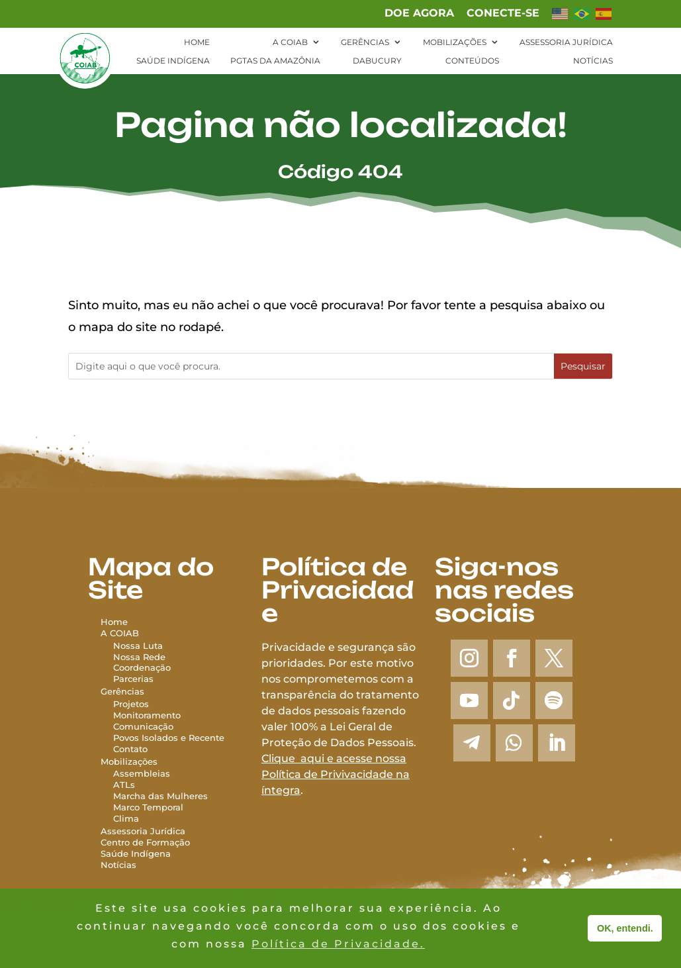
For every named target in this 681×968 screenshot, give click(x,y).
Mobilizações (454, 42)
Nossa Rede (139, 657)
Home (197, 42)
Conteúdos (472, 61)
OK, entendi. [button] (625, 928)
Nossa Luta (138, 645)
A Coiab (290, 42)
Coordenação (142, 667)
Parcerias (133, 678)
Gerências (365, 42)
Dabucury (377, 61)
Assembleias (141, 773)
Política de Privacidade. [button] (338, 944)
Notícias (593, 61)
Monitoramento (147, 715)
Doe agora (419, 13)
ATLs (124, 784)
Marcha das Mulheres (160, 796)
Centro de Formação (145, 842)
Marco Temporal (148, 807)
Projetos (131, 704)
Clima (126, 818)
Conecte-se (503, 13)
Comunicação (143, 726)
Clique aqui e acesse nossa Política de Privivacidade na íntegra (335, 774)
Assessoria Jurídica (566, 42)
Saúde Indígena (173, 61)
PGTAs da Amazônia (275, 61)
